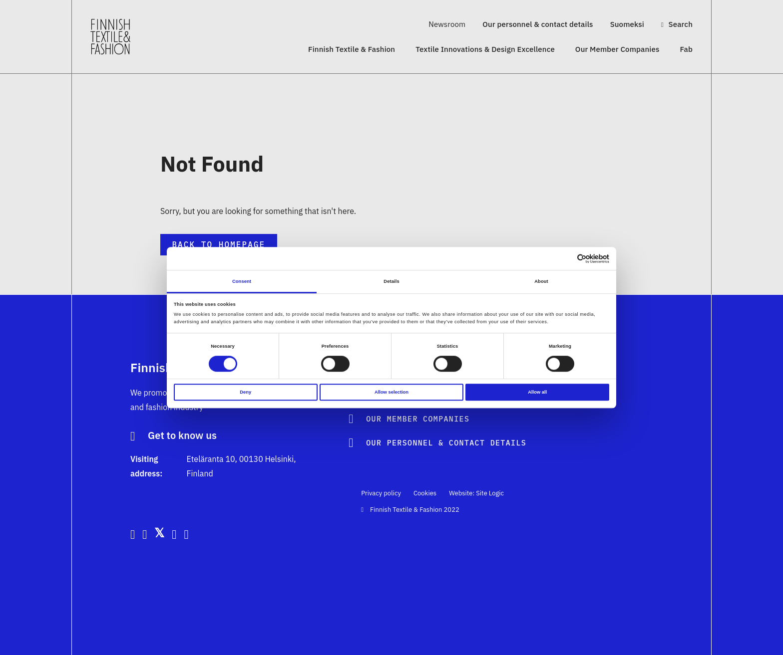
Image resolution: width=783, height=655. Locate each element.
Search (677, 24)
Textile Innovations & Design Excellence (485, 49)
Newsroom (446, 24)
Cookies (424, 493)
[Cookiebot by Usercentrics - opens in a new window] (565, 258)
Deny (245, 392)
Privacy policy (381, 493)
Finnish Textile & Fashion (351, 49)
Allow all (537, 392)
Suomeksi (627, 24)
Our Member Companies (617, 49)
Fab (686, 49)
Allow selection (391, 392)
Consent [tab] (241, 281)
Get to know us (182, 436)
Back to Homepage (218, 244)
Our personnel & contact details (537, 24)
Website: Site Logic (476, 493)
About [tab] (541, 281)
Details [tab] (391, 281)
